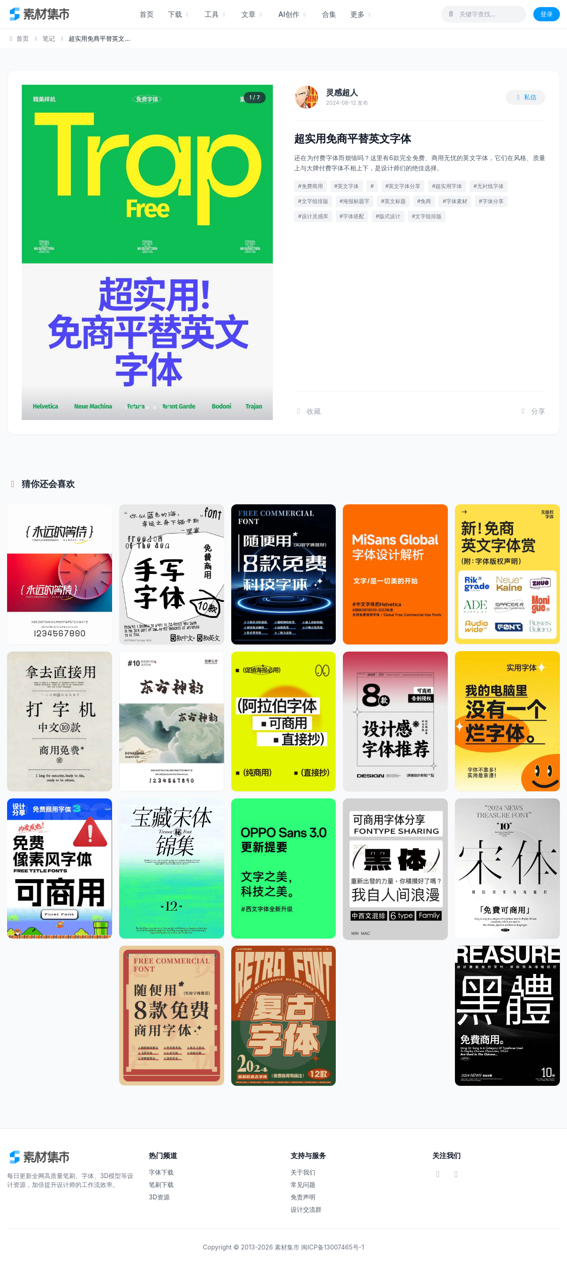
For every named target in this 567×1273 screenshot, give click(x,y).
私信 (526, 97)
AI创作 (293, 14)
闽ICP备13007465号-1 (332, 1247)
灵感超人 (342, 92)
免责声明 (303, 1197)
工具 (216, 14)
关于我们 (303, 1172)
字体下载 (161, 1172)
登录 (546, 14)
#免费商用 (310, 186)
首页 (147, 14)
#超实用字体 (447, 186)
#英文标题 (393, 201)
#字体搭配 (352, 216)
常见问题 (303, 1184)
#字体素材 (455, 201)
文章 (252, 14)
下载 (179, 14)
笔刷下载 (161, 1184)
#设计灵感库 (313, 216)
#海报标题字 (355, 201)
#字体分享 (491, 201)
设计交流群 (306, 1209)
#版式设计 (388, 216)
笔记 (49, 38)
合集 (329, 14)
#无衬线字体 (489, 186)
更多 (361, 14)
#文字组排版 (313, 201)
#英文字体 (346, 186)
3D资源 (159, 1197)
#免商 (424, 201)
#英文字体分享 (403, 186)
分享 (532, 411)
